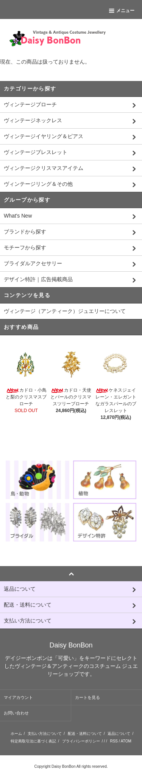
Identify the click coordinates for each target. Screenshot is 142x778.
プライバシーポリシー (81, 741)
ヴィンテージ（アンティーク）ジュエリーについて (65, 311)
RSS (114, 741)
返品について (119, 733)
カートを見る (87, 697)
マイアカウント (18, 697)
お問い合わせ (16, 713)
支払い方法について (45, 733)
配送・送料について (85, 733)
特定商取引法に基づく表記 (33, 741)
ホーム (16, 733)
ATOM (126, 741)
